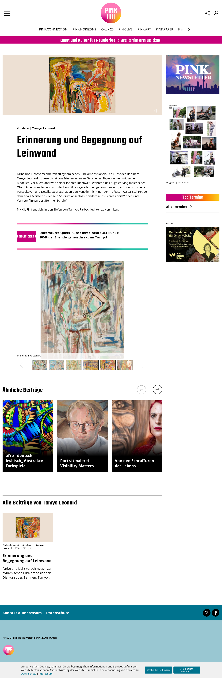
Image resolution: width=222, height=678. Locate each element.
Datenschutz (57, 612)
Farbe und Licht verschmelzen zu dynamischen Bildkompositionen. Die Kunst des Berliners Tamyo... (28, 566)
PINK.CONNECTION (53, 29)
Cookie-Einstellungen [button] (158, 669)
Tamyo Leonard (27, 178)
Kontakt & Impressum (22, 612)
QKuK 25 (107, 29)
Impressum (46, 673)
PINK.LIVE (125, 29)
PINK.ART (144, 29)
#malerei (23, 128)
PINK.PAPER (164, 29)
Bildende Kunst (11, 545)
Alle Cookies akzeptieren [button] (186, 670)
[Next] (157, 389)
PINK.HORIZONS (84, 29)
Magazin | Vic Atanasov (178, 182)
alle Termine (176, 206)
